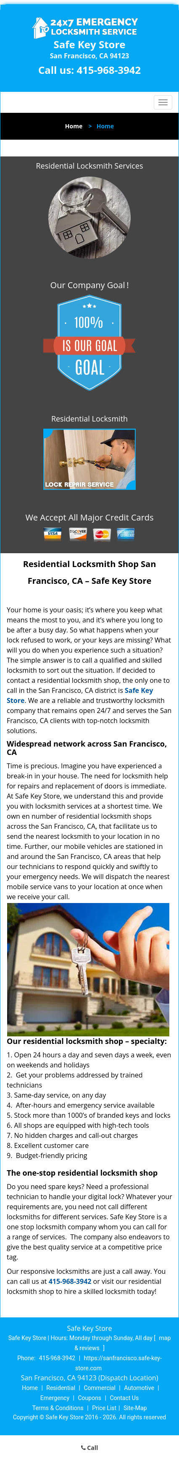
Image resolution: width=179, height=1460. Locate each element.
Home (73, 126)
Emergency (54, 1398)
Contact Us (124, 1398)
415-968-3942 (108, 70)
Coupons (89, 1398)
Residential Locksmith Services (89, 166)
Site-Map (135, 1408)
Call (89, 1448)
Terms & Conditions (58, 1408)
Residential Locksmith (89, 419)
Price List (104, 1408)
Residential (60, 1388)
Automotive (139, 1388)
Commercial (99, 1388)
